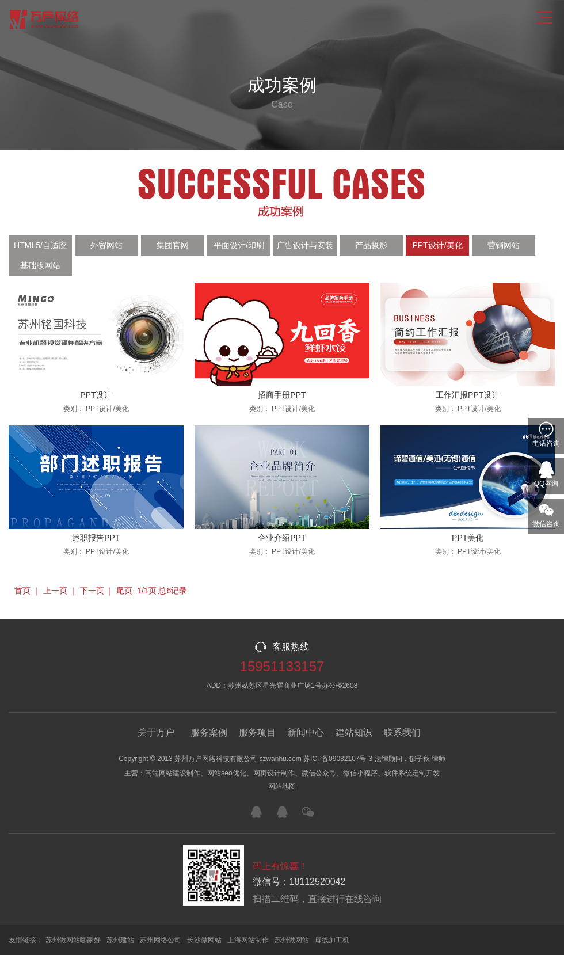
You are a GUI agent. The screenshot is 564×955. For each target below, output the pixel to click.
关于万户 (156, 732)
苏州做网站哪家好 (73, 940)
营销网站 (503, 245)
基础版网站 (40, 265)
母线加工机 (332, 940)
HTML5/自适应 (40, 245)
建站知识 (354, 732)
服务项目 (257, 732)
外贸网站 (106, 245)
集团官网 (173, 245)
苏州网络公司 (160, 940)
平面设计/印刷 (239, 245)
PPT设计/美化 (437, 245)
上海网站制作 (248, 940)
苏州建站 (120, 940)
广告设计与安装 (305, 245)
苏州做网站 (292, 940)
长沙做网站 (204, 940)
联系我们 (402, 732)
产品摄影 (371, 245)
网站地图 (282, 786)
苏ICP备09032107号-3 (337, 759)
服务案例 (208, 732)
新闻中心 (305, 732)
